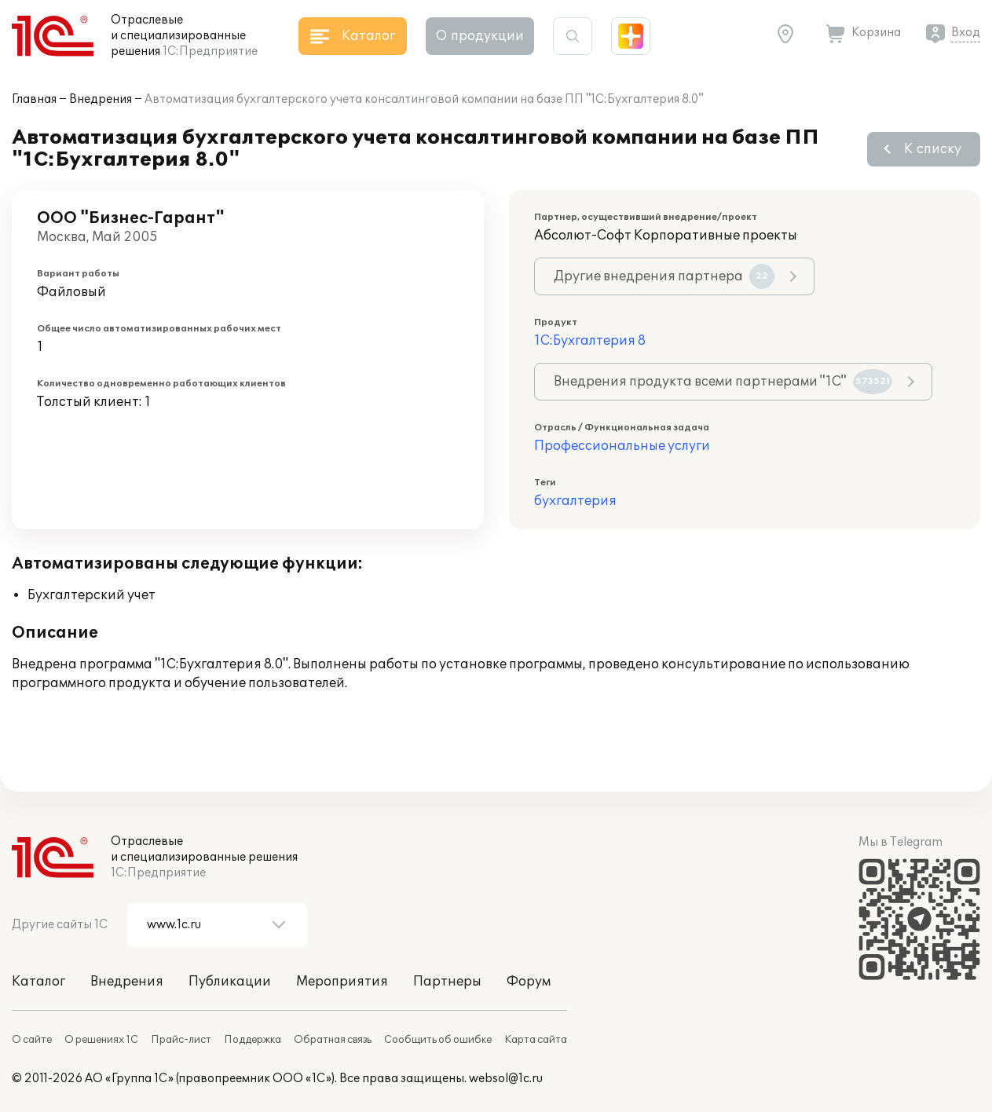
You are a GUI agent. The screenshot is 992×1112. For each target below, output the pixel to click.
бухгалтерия (575, 501)
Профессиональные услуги (622, 446)
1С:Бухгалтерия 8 (590, 341)
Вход (965, 32)
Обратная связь (333, 1039)
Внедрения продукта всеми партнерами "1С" (723, 381)
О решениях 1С (101, 1039)
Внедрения (100, 99)
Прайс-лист (181, 1039)
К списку (932, 149)
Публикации (230, 981)
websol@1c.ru (506, 1078)
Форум (529, 981)
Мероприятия (342, 981)
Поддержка (252, 1039)
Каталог (38, 981)
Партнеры (447, 981)
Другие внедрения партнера (664, 276)
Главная (34, 99)
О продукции (480, 36)
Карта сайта (535, 1039)
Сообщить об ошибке (438, 1039)
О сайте (32, 1039)
